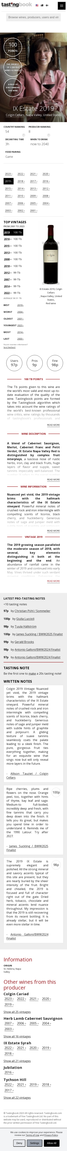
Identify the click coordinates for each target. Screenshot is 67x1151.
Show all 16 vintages (17, 1036)
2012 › (46, 188)
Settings (34, 1143)
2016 (7, 239)
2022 (7, 293)
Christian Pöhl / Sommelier (32, 611)
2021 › (33, 173)
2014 (7, 286)
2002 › (21, 210)
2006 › (21, 203)
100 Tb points (33, 379)
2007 (7, 279)
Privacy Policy (51, 1135)
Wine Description (33, 433)
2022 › (21, 173)
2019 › (8, 181)
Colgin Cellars (15, 115)
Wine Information (33, 486)
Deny (19, 1143)
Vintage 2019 (33, 537)
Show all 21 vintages (17, 1061)
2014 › (21, 188)
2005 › (33, 203)
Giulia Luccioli (25, 619)
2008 (7, 259)
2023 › (8, 173)
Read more (53, 424)
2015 (7, 245)
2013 (7, 252)
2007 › (8, 203)
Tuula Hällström (25, 626)
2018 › (21, 181)
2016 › (46, 181)
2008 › (46, 195)
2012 (7, 272)
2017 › (33, 181)
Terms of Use (32, 1135)
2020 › (46, 173)
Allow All (51, 1143)
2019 (7, 232)
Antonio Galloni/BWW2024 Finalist (37, 649)
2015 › (8, 188)
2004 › (46, 203)
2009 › (33, 195)
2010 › (21, 195)
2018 (7, 266)
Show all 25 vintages (17, 1012)
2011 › (8, 195)
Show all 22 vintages (17, 1098)
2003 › (8, 210)
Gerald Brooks (24, 642)
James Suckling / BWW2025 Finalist (39, 634)
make (32, 673)
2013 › (33, 188)
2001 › (33, 210)
